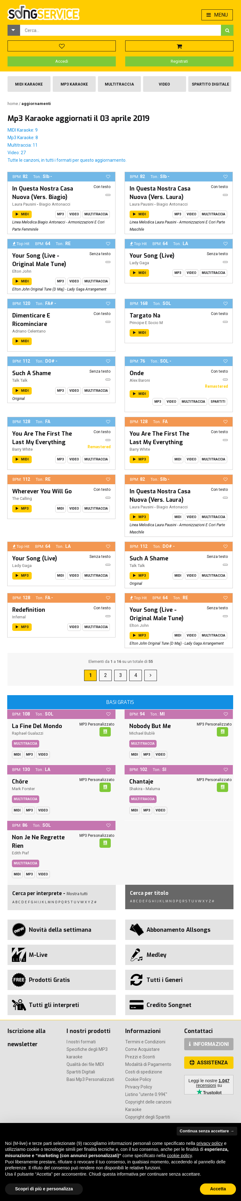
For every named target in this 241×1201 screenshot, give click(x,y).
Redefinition (28, 610)
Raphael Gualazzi (27, 733)
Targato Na (145, 315)
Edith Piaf (20, 853)
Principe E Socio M (146, 322)
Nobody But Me (150, 726)
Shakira (135, 788)
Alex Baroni (140, 380)
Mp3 (60, 214)
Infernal (19, 617)
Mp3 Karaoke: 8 (23, 137)
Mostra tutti (77, 893)
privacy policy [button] (209, 1143)
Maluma (153, 788)
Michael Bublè (142, 733)
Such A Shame (31, 373)
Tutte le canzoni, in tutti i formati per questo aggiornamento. (67, 160)
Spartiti (218, 401)
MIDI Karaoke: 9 (23, 130)
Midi (177, 459)
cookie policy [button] (179, 1155)
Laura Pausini (24, 204)
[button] (14, 30)
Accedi (61, 61)
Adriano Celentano (29, 331)
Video (164, 84)
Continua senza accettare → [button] (207, 1131)
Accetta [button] (218, 1188)
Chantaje (141, 781)
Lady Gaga (139, 262)
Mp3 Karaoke (74, 84)
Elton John (21, 271)
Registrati (179, 61)
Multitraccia (119, 84)
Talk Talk (20, 380)
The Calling (22, 498)
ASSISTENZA (209, 1063)
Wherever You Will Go (42, 491)
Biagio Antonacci (54, 204)
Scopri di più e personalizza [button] (44, 1188)
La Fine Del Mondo (37, 726)
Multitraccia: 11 (23, 145)
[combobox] (120, 30)
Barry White (22, 449)
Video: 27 (17, 152)
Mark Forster (23, 788)
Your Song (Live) (152, 256)
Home (13, 103)
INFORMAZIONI (209, 1044)
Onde (137, 373)
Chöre (20, 781)
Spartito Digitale (210, 84)
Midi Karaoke (29, 84)
